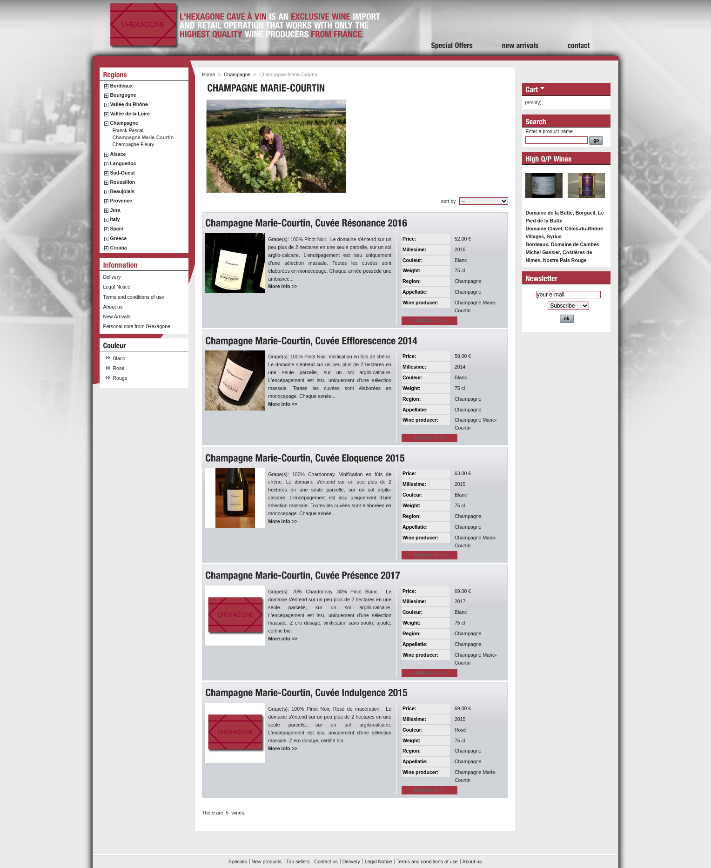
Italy (115, 219)
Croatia (118, 247)
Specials (237, 861)
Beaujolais (122, 191)
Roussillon (122, 182)
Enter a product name (548, 131)
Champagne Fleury (133, 144)
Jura (115, 210)
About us (112, 307)
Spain (116, 228)
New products (267, 861)
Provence (121, 200)
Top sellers (297, 861)
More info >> (282, 286)
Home (208, 74)
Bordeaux (121, 85)
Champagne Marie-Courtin (143, 137)
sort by (448, 201)
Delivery (112, 277)
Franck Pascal (127, 130)
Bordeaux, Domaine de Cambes (562, 244)
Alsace (118, 154)
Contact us (325, 861)
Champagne (124, 123)
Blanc (119, 358)
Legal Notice (116, 286)
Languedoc (123, 163)
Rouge (120, 378)
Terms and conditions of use (133, 297)
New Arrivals (116, 316)
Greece (118, 238)
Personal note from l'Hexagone (136, 326)
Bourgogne (123, 95)
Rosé (119, 368)
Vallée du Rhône (129, 104)
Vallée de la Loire (130, 113)
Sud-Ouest (122, 172)
